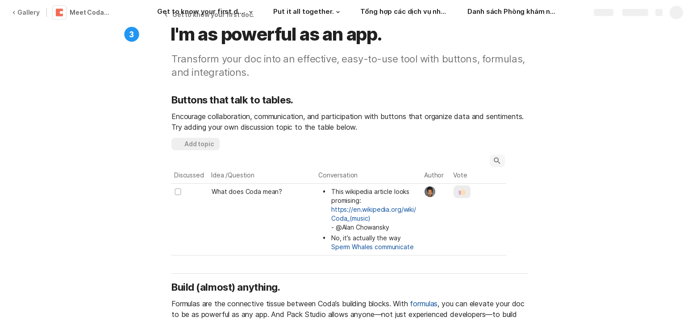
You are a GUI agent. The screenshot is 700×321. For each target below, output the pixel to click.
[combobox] (436, 191)
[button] (250, 12)
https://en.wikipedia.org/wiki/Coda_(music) (373, 214)
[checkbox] (178, 191)
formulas (424, 303)
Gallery (26, 12)
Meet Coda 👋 (91, 12)
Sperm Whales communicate (372, 247)
